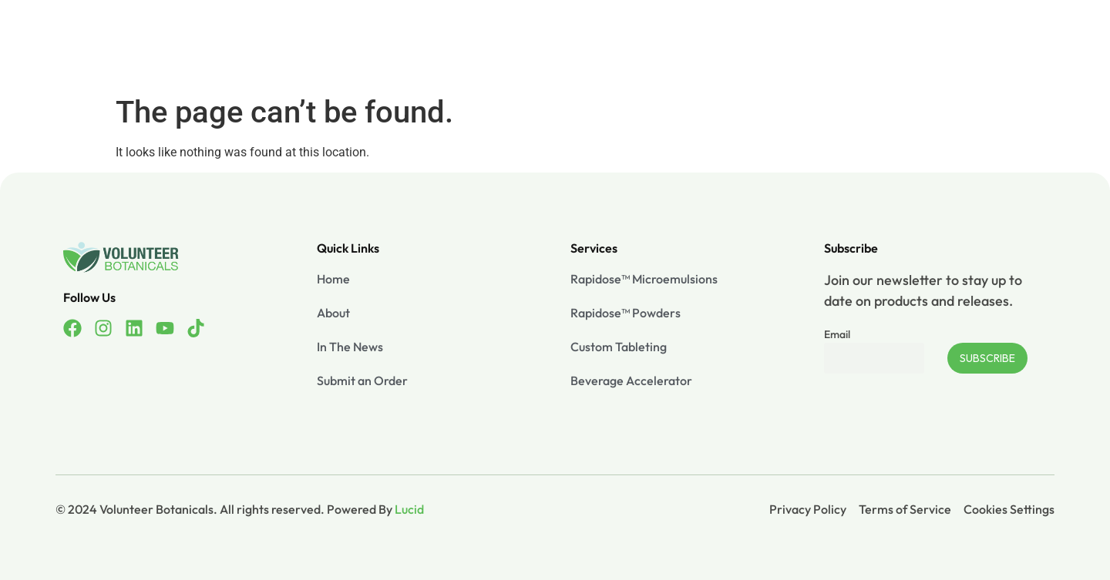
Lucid (409, 509)
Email (837, 334)
